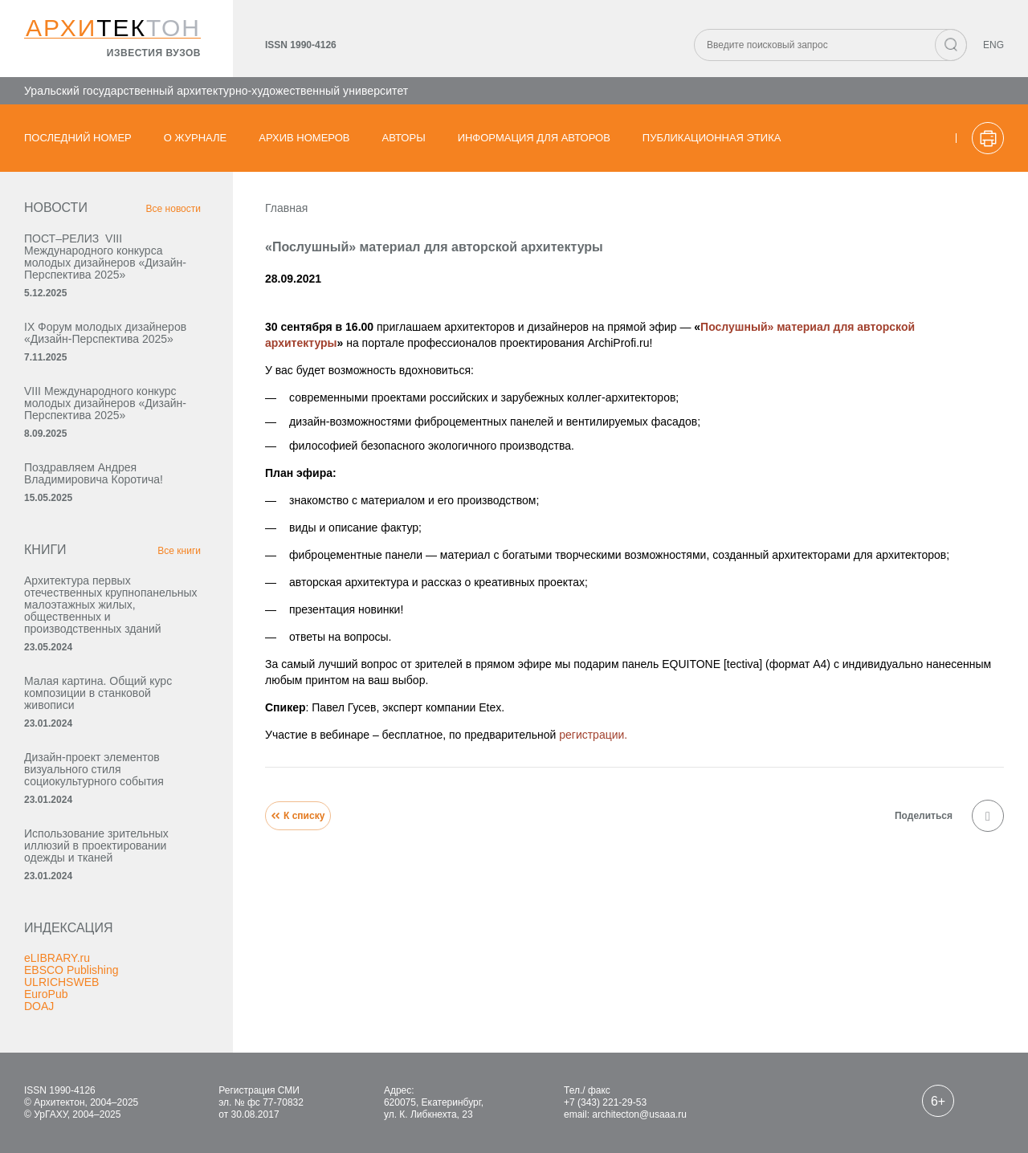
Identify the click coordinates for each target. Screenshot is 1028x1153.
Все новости (173, 208)
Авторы (404, 138)
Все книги (179, 550)
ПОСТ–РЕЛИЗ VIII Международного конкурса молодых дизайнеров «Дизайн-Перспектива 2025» (105, 256)
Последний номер (78, 138)
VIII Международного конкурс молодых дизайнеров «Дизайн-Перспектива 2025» (105, 403)
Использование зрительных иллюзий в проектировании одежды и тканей (96, 845)
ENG (993, 45)
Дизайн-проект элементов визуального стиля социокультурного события (94, 769)
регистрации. (593, 734)
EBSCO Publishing (71, 970)
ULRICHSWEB (61, 982)
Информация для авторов (534, 138)
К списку (297, 815)
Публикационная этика (711, 138)
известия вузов (154, 53)
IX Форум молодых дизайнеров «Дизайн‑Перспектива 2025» (105, 332)
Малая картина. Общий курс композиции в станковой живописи (98, 692)
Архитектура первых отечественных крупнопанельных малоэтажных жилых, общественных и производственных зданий (111, 604)
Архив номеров (304, 138)
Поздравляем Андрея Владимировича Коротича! (93, 473)
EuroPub (45, 994)
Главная (286, 208)
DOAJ (39, 1006)
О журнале (195, 138)
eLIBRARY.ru (57, 957)
